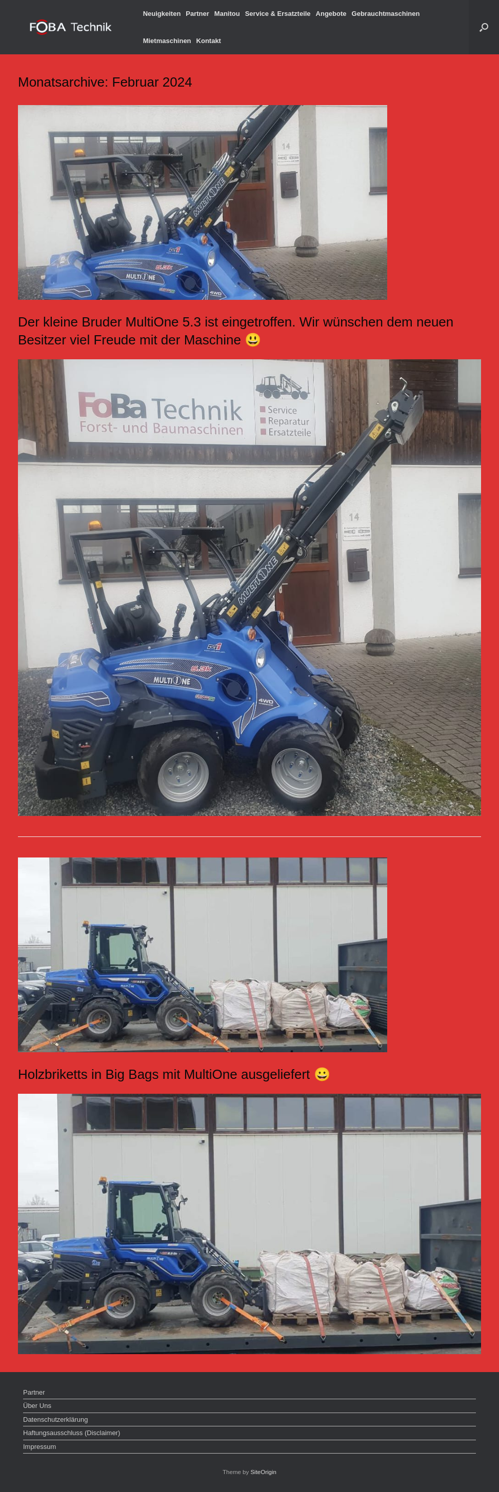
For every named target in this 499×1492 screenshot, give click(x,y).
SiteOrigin (263, 1472)
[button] (484, 27)
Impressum (39, 1446)
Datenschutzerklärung (55, 1419)
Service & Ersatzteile (278, 13)
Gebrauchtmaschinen (386, 13)
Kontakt (208, 41)
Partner (197, 13)
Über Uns (37, 1405)
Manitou (227, 13)
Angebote (331, 13)
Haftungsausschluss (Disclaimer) (71, 1433)
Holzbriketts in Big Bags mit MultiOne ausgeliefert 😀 (174, 1074)
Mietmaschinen (167, 41)
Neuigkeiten (162, 13)
